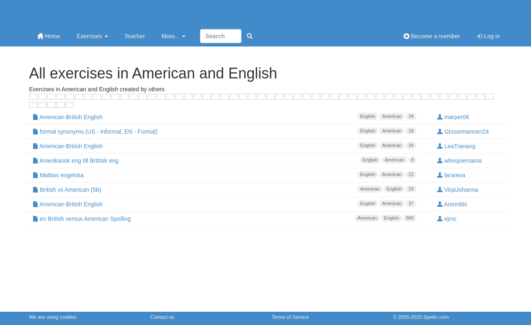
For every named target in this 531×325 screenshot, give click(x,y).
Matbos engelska (224, 174)
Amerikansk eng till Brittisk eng (224, 160)
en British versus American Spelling (224, 218)
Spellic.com (435, 317)
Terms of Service (290, 317)
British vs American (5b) (224, 189)
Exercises (92, 36)
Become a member (432, 36)
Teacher (134, 36)
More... (173, 36)
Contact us (162, 317)
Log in (488, 36)
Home (48, 36)
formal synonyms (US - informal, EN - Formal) (224, 131)
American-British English (224, 116)
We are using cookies (53, 317)
